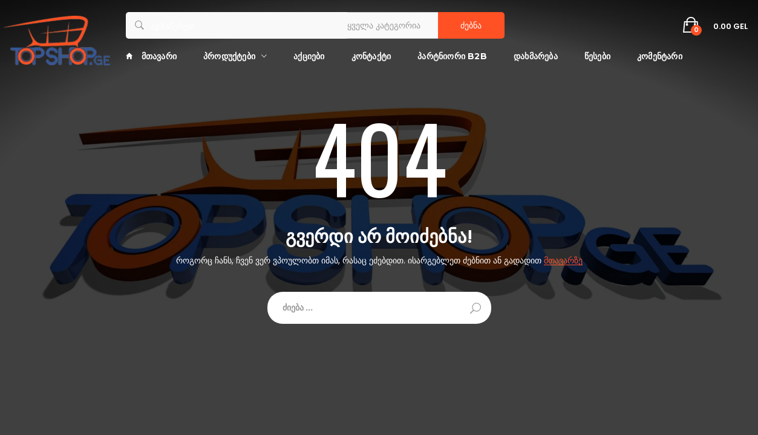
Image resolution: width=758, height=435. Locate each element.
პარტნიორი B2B (452, 56)
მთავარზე (563, 260)
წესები (597, 56)
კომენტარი (659, 56)
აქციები (308, 56)
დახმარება (536, 56)
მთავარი (151, 56)
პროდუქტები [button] (229, 56)
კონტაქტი (371, 56)
